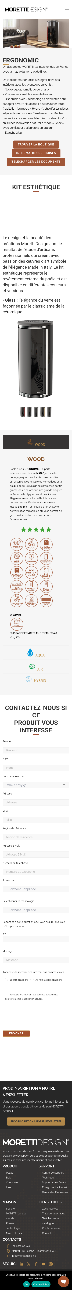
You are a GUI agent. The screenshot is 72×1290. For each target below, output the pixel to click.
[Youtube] (42, 1264)
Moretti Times (14, 1233)
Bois (8, 1177)
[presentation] (29, 1016)
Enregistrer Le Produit (54, 1187)
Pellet (9, 1172)
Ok (26, 1284)
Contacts (47, 1233)
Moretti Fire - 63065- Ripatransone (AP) (31, 1250)
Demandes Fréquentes (55, 1192)
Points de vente (51, 1228)
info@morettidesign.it (21, 1255)
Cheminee (12, 1182)
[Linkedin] (20, 1264)
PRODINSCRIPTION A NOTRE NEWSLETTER (36, 1121)
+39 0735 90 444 (18, 1246)
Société (10, 1208)
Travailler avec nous (53, 1213)
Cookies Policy (41, 1284)
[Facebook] (35, 1264)
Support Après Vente (54, 1182)
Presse (10, 1223)
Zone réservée (50, 1208)
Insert (9, 1187)
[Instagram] (49, 1264)
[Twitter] (27, 1264)
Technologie (13, 1228)
